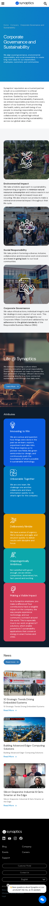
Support (6, 857)
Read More (9, 710)
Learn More (10, 386)
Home (6, 25)
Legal (4, 896)
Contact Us (24, 872)
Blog (4, 846)
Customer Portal (24, 866)
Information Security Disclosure (13, 893)
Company (14, 25)
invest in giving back (17, 258)
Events (5, 852)
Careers (26, 852)
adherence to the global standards (20, 322)
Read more (10, 662)
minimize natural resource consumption (24, 191)
